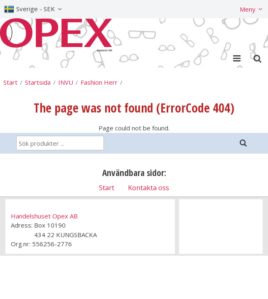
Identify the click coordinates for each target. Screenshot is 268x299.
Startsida (38, 82)
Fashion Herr (99, 82)
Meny (248, 9)
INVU (65, 82)
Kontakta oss (148, 187)
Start (10, 82)
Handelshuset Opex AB (44, 216)
